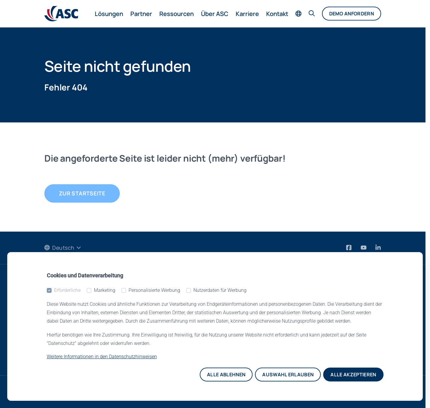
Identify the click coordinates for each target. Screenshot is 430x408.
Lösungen (109, 14)
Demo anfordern (351, 13)
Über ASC (214, 14)
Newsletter (59, 351)
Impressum (234, 391)
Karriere (247, 14)
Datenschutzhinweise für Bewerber (161, 391)
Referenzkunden (238, 325)
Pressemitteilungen (70, 325)
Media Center (148, 299)
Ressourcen (176, 14)
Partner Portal (148, 312)
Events (53, 299)
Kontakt (277, 14)
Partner (141, 14)
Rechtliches (232, 351)
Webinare (57, 312)
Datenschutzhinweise (73, 391)
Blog (50, 338)
